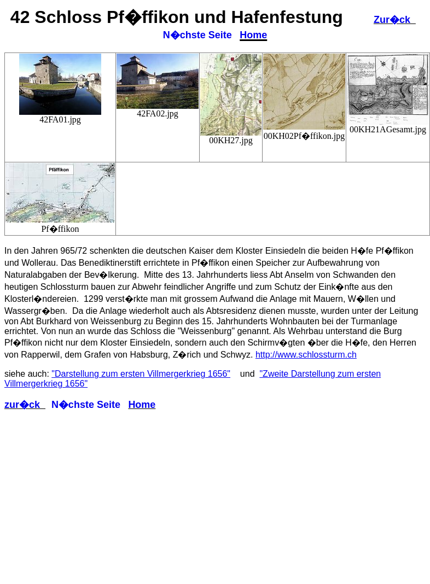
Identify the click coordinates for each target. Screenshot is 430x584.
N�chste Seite (197, 35)
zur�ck (24, 404)
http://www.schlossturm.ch (306, 354)
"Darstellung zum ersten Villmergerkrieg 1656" (140, 373)
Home (253, 35)
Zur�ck (395, 19)
